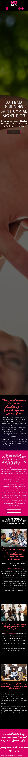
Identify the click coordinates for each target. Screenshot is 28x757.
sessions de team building (15, 568)
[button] (7, 8)
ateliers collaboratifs (10, 633)
